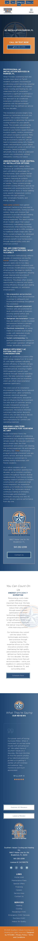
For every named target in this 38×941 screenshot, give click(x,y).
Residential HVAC (19, 912)
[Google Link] (21, 868)
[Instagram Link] (16, 868)
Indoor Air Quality (19, 921)
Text (13, 2)
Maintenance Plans (19, 880)
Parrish (6, 260)
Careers (19, 890)
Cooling (19, 909)
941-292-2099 (19, 47)
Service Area (19, 893)
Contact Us (19, 555)
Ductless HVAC (19, 918)
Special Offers (19, 884)
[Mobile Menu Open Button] (31, 10)
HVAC (17, 451)
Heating (19, 905)
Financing (19, 887)
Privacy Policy (21, 935)
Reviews (20, 2)
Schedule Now (13, 675)
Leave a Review (19, 816)
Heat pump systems (11, 205)
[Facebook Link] (11, 868)
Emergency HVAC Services (19, 915)
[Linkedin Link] (27, 868)
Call (7, 2)
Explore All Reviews (19, 807)
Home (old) (19, 877)
